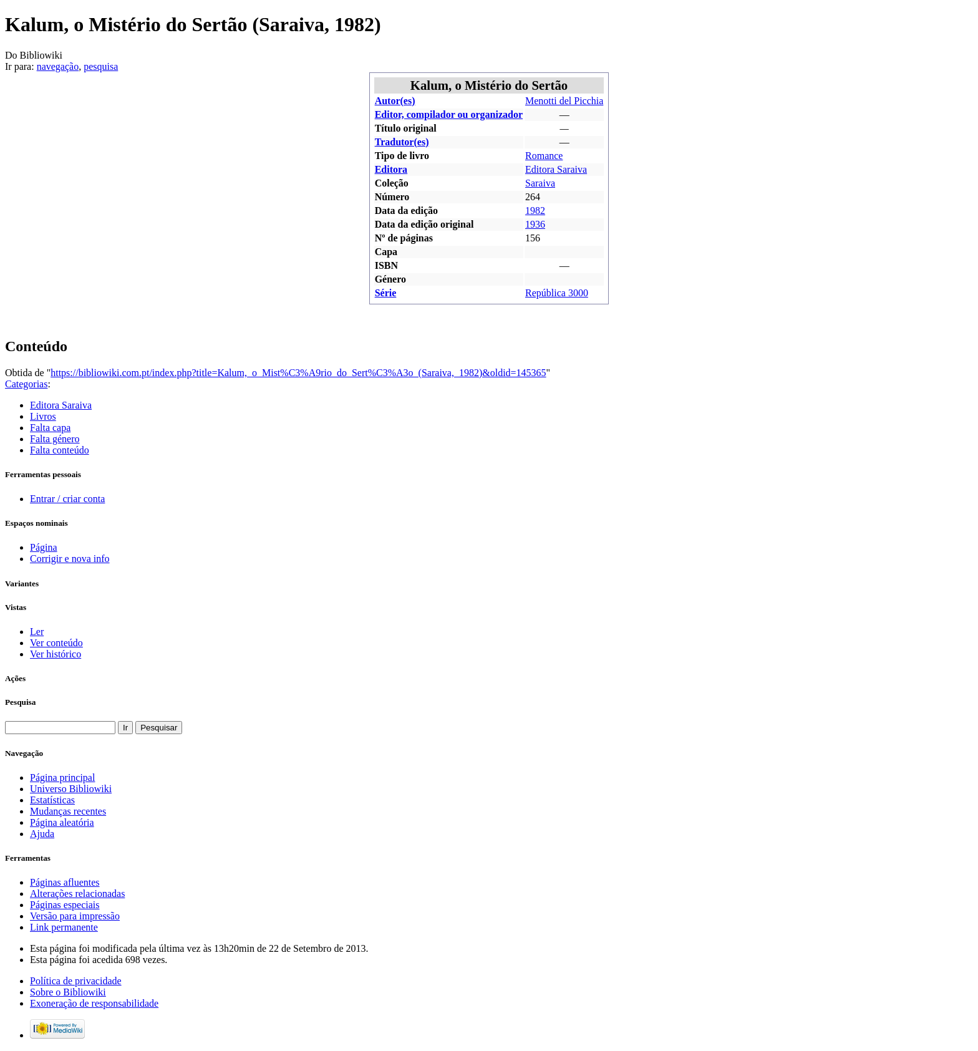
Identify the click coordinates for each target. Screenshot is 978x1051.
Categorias (26, 384)
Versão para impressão (75, 916)
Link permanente (64, 927)
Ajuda (42, 833)
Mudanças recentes (68, 811)
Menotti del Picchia (564, 100)
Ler (37, 631)
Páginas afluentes (65, 882)
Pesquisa (20, 702)
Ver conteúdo (56, 642)
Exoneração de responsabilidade (94, 1003)
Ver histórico (55, 654)
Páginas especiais (65, 904)
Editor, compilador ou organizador (449, 114)
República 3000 (556, 293)
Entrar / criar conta (67, 498)
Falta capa (50, 427)
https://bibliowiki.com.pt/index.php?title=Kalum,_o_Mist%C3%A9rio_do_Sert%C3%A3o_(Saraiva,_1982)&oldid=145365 (298, 372)
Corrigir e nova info (70, 558)
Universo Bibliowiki (71, 788)
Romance (544, 155)
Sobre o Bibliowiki (68, 992)
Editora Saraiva (556, 169)
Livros (43, 416)
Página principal (62, 777)
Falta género (55, 438)
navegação (58, 66)
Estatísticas (52, 800)
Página (43, 547)
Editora (391, 169)
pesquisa (101, 66)
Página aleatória (62, 822)
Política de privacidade (76, 981)
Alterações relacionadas (77, 893)
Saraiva (540, 183)
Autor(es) (395, 100)
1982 (535, 210)
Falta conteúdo (59, 450)
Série (386, 293)
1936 (535, 224)
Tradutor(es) (402, 142)
